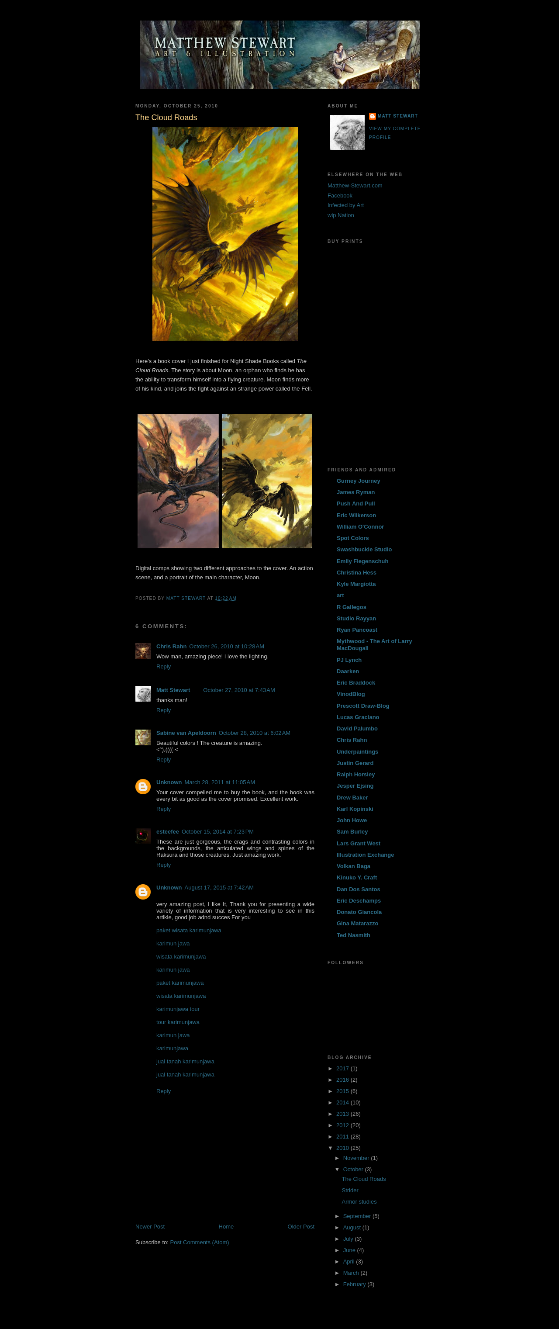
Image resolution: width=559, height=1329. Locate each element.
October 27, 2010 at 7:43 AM (239, 690)
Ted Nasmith (353, 935)
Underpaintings (357, 751)
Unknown (169, 782)
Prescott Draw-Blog (363, 706)
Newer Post (150, 1226)
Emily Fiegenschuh (362, 561)
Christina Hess (356, 572)
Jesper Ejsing (355, 785)
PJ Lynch (349, 660)
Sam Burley (352, 831)
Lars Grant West (358, 843)
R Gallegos (351, 607)
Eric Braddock (356, 682)
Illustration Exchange (365, 854)
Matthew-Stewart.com (355, 185)
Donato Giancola (359, 912)
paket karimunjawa (180, 982)
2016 (343, 1079)
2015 (343, 1091)
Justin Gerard (355, 763)
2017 (343, 1068)
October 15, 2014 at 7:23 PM (218, 831)
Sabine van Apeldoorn (186, 733)
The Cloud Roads (364, 1179)
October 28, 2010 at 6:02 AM (254, 733)
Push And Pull (356, 503)
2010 (343, 1148)
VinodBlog (351, 694)
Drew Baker (352, 797)
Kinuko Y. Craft (357, 877)
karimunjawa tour (178, 1009)
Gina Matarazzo (357, 923)
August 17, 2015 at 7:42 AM (219, 887)
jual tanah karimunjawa (185, 1061)
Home (226, 1226)
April (349, 1261)
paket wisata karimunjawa (188, 930)
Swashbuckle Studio (364, 549)
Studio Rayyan (356, 618)
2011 (343, 1136)
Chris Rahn (171, 646)
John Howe (352, 820)
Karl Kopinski (355, 809)
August (352, 1227)
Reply (163, 666)
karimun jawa (173, 943)
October (354, 1169)
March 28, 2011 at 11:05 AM (220, 782)
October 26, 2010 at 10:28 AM (226, 646)
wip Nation (341, 215)
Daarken (348, 671)
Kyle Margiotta (356, 584)
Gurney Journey (358, 481)
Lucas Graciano (358, 717)
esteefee (167, 831)
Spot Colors (353, 538)
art (340, 595)
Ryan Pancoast (357, 629)
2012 (343, 1125)
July (349, 1239)
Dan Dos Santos (358, 889)
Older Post (301, 1226)
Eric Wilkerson (356, 515)
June (350, 1250)
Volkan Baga (353, 866)
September (358, 1216)
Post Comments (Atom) (199, 1242)
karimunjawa (172, 1048)
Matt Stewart (173, 690)
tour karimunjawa (178, 1022)
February (355, 1284)
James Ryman (356, 492)
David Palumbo (357, 728)
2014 (343, 1102)
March (352, 1273)
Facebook (340, 195)
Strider (350, 1190)
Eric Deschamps (359, 900)
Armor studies (359, 1201)
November (357, 1158)
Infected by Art (346, 205)
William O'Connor (360, 526)
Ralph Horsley (356, 774)
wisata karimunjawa (181, 956)
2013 (343, 1114)
